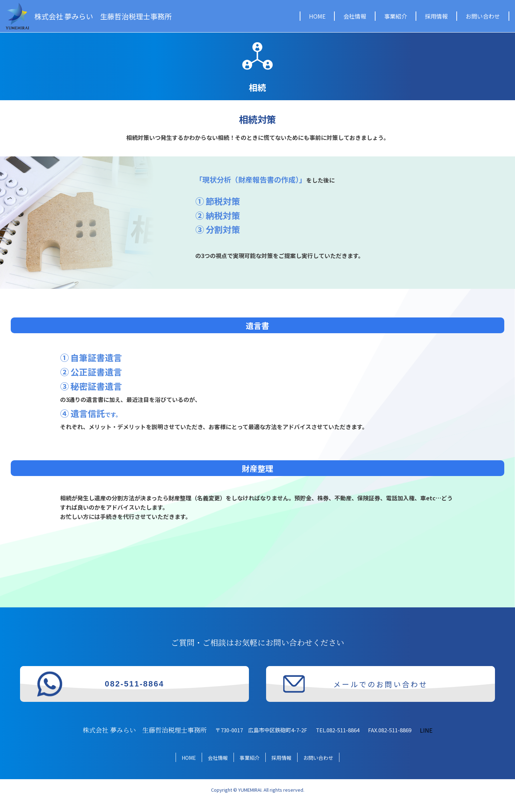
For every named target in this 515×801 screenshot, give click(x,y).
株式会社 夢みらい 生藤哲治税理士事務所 (103, 16)
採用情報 (436, 16)
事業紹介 (395, 16)
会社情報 (354, 16)
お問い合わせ (483, 16)
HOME (317, 16)
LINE (426, 730)
